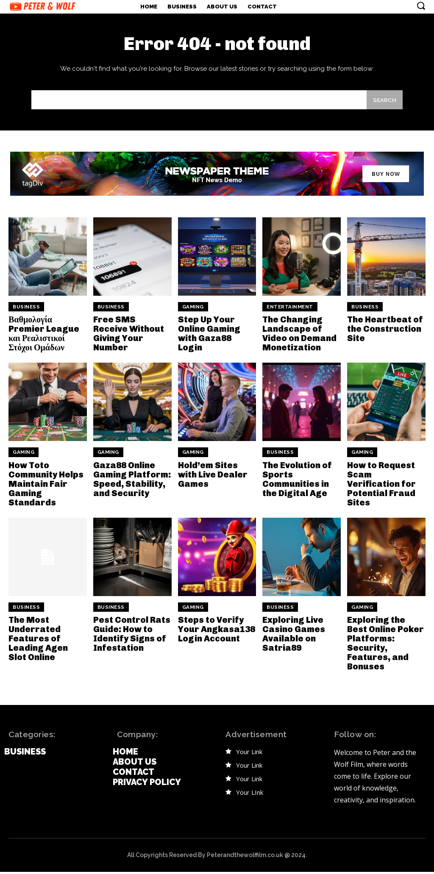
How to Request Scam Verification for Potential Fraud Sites (381, 486)
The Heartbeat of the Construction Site (385, 332)
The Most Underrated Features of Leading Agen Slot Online (38, 641)
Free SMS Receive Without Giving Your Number (128, 337)
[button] (421, 5)
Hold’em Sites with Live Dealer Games (213, 477)
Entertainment (290, 310)
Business (26, 310)
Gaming (192, 310)
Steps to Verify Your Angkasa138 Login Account (216, 631)
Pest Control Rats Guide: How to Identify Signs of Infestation (131, 636)
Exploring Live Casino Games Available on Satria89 (293, 636)
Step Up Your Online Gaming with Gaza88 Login (209, 337)
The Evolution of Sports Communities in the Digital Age (297, 482)
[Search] (383, 103)
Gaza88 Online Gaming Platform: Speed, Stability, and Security (132, 482)
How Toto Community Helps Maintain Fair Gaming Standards (45, 486)
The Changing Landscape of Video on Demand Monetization (299, 337)
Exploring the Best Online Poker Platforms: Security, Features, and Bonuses (385, 645)
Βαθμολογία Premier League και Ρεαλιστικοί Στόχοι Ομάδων (43, 337)
